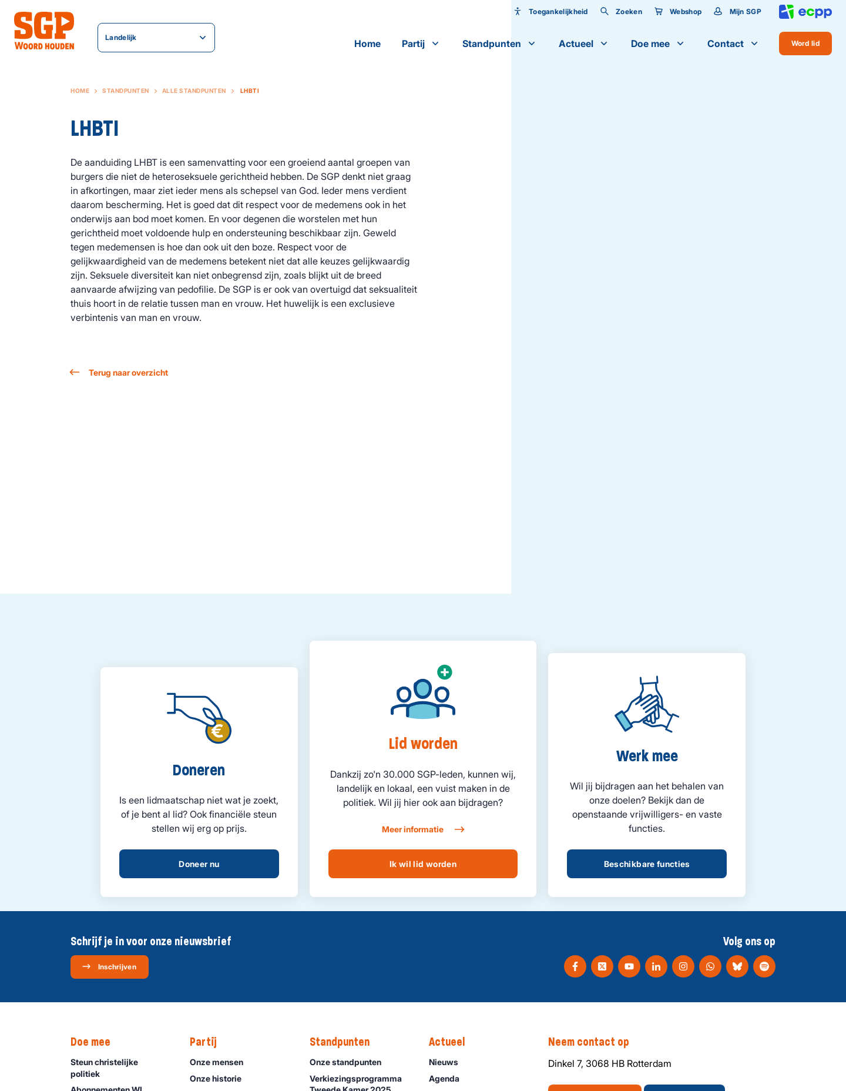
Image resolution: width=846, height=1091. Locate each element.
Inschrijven (109, 966)
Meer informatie (423, 829)
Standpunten (500, 43)
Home (367, 43)
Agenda (449, 1078)
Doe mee (658, 43)
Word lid (805, 43)
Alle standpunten (194, 90)
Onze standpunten (351, 1061)
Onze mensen (222, 1061)
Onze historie (221, 1078)
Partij (421, 43)
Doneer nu (199, 864)
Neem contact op (594, 1042)
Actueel (584, 43)
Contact (733, 43)
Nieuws (449, 1061)
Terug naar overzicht (119, 372)
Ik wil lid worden (423, 864)
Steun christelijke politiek (120, 1067)
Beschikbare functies (647, 864)
